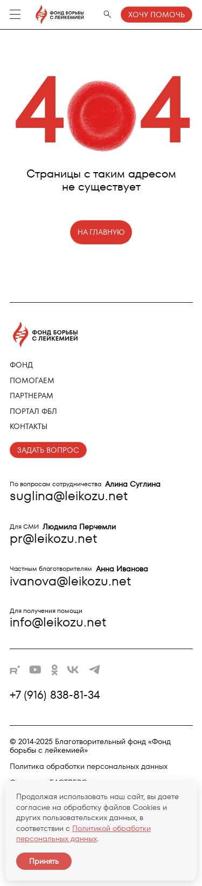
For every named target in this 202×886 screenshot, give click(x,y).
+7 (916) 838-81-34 (55, 695)
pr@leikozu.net (53, 538)
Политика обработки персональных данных (89, 766)
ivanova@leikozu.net (70, 581)
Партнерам (31, 395)
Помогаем (32, 380)
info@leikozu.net (58, 622)
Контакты (28, 426)
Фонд (21, 364)
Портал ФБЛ (33, 411)
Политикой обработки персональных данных (83, 833)
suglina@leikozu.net (69, 496)
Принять (44, 861)
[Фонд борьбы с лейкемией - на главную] (55, 14)
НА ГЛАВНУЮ (101, 232)
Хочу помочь (156, 14)
